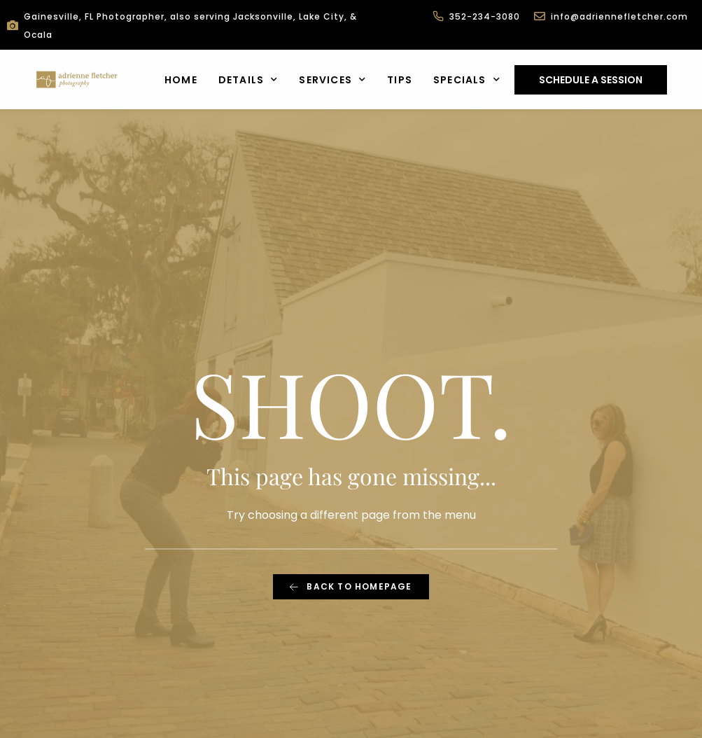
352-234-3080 (484, 16)
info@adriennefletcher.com (619, 16)
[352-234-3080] (438, 16)
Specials (466, 79)
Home (180, 80)
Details (248, 79)
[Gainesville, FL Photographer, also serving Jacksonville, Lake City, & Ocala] (12, 25)
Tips (399, 80)
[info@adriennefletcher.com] (539, 16)
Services (332, 79)
